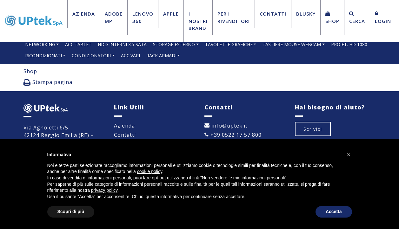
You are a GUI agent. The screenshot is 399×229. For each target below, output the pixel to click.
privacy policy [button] (104, 190)
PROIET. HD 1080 (349, 44)
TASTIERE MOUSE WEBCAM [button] (292, 44)
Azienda (83, 13)
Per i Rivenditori (233, 17)
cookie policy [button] (149, 171)
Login (383, 17)
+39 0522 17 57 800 (233, 134)
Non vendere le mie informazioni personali (243, 177)
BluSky (306, 13)
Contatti (273, 13)
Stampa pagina (47, 83)
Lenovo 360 (142, 17)
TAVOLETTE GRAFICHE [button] (229, 44)
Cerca (357, 17)
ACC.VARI (130, 55)
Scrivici (312, 129)
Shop (332, 17)
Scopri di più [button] (70, 211)
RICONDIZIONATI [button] (43, 55)
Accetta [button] (334, 211)
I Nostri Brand (198, 20)
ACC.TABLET (78, 44)
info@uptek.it (226, 125)
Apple (171, 13)
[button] (349, 154)
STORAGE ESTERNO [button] (174, 44)
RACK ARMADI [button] (161, 55)
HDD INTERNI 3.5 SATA (122, 44)
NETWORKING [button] (40, 44)
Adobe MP (114, 17)
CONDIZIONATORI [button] (91, 55)
